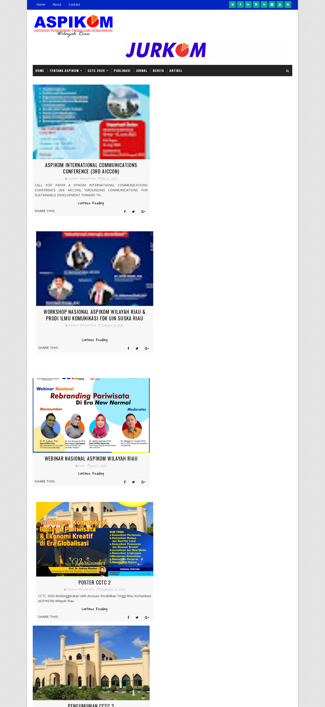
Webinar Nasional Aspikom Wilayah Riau (75, 288)
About (57, 4)
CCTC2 (107, 587)
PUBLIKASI (122, 44)
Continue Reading (76, 188)
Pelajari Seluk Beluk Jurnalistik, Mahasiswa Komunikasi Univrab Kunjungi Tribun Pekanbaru (192, 614)
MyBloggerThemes (78, 699)
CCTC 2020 (96, 44)
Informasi (110, 595)
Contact (74, 4)
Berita (130, 579)
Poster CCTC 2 (166, 285)
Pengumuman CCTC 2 (76, 408)
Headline (129, 587)
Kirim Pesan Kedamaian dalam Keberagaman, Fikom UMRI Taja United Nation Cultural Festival (193, 640)
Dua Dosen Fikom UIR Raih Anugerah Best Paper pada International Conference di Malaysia (166, 418)
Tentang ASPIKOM (64, 44)
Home (40, 4)
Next (127, 482)
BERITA (158, 44)
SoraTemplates (55, 699)
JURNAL (141, 44)
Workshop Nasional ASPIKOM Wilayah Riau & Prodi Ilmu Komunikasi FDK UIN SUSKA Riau (166, 145)
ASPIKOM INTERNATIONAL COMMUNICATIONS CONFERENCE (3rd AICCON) (75, 145)
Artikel (176, 44)
